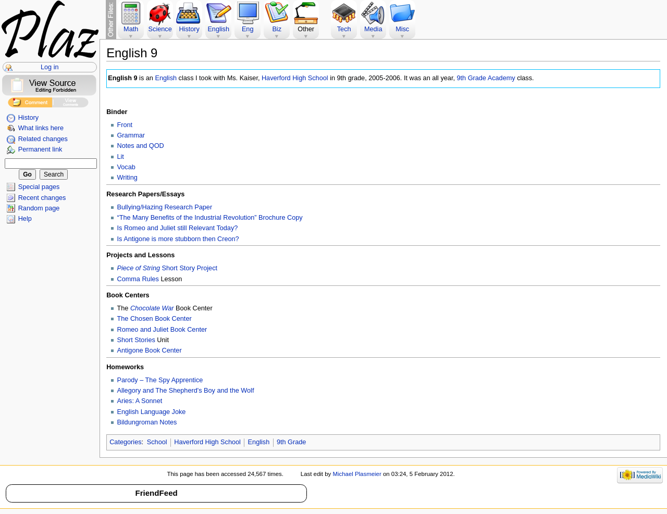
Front (125, 125)
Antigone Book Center (149, 350)
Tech (344, 29)
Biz (276, 29)
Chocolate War (152, 308)
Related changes (43, 139)
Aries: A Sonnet (140, 401)
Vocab (126, 167)
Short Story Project (167, 268)
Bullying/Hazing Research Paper (165, 207)
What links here (41, 128)
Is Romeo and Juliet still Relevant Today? (177, 228)
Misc (402, 29)
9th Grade (291, 442)
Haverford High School (295, 78)
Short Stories (136, 340)
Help (25, 218)
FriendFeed (156, 492)
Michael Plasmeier (356, 474)
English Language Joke (151, 412)
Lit (120, 156)
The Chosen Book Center (154, 318)
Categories (125, 442)
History (28, 117)
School (157, 442)
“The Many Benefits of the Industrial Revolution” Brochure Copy (210, 217)
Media (373, 29)
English (166, 78)
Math (130, 29)
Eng (248, 29)
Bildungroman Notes (147, 422)
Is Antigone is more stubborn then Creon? (178, 239)
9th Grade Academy (485, 78)
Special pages (39, 187)
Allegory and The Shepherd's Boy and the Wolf (185, 390)
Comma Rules (138, 279)
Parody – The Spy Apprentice (160, 380)
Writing (127, 177)
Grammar (131, 135)
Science (160, 29)
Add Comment (30, 103)
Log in (50, 67)
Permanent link (40, 149)
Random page (39, 208)
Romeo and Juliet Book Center (162, 329)
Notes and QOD (140, 145)
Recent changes (42, 198)
